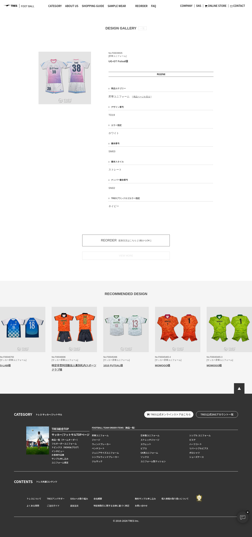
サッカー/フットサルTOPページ (70, 434)
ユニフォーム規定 (60, 462)
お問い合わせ (141, 505)
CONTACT (237, 6)
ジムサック (97, 461)
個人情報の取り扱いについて (175, 498)
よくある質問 (33, 505)
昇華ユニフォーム (100, 435)
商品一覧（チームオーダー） (65, 439)
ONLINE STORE (215, 6)
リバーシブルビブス (198, 448)
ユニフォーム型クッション (153, 461)
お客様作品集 (58, 454)
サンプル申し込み (60, 458)
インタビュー (58, 451)
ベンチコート (98, 448)
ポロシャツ (194, 452)
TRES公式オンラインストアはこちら (169, 414)
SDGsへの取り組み (79, 498)
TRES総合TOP (60, 429)
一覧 (142, 28)
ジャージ (96, 439)
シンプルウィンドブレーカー (105, 456)
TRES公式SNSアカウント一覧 (217, 414)
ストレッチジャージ (150, 439)
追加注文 (74, 505)
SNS (198, 6)
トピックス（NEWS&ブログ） (66, 447)
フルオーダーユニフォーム (64, 443)
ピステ (192, 439)
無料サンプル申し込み (145, 498)
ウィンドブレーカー (101, 444)
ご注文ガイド (53, 505)
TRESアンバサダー (56, 498)
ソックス (145, 456)
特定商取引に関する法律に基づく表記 (111, 505)
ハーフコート (195, 444)
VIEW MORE (126, 255)
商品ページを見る (141, 96)
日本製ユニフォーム (150, 435)
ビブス (144, 448)
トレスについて (34, 498)
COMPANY (186, 6)
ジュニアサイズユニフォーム (105, 452)
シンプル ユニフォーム (200, 435)
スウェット (146, 444)
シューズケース (196, 456)
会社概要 (98, 498)
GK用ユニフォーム (149, 452)
